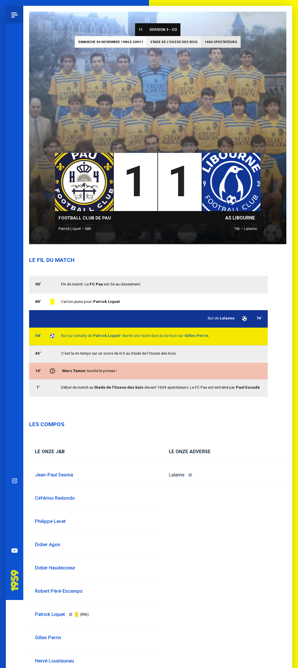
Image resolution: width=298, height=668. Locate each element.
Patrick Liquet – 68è (74, 228)
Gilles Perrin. (197, 335)
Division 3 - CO (163, 29)
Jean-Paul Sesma (54, 475)
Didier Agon (47, 544)
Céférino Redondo (55, 498)
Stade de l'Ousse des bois (174, 42)
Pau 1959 (16, 318)
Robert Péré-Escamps (59, 591)
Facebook (14, 260)
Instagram (14, 225)
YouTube (14, 295)
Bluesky (14, 243)
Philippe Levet (50, 521)
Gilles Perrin (48, 637)
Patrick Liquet (106, 335)
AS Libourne (240, 218)
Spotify (14, 278)
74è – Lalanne (245, 228)
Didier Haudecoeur (55, 568)
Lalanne (177, 475)
